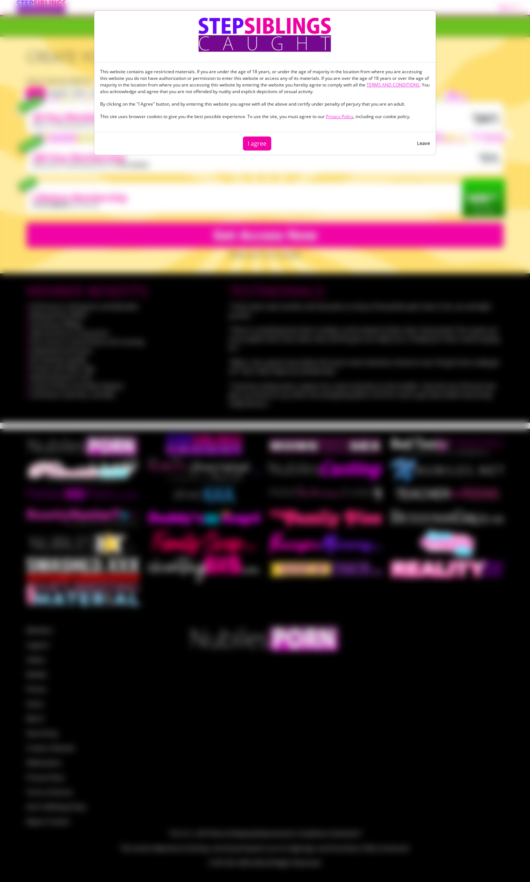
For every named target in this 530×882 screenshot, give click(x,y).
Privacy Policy (339, 116)
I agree (257, 143)
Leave (423, 143)
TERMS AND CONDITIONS (393, 85)
